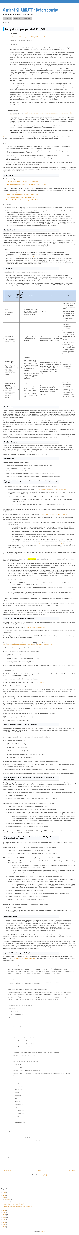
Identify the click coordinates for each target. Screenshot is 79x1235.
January (7, 1202)
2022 (4, 1212)
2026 (4, 1192)
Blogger (43, 1231)
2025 (4, 1195)
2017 (4, 1224)
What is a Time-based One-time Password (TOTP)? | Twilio (22, 194)
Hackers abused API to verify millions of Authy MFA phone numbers (28, 37)
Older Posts (71, 1170)
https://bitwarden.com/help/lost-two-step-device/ (54, 514)
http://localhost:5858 (39, 682)
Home (39, 1170)
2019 (4, 1219)
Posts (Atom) (43, 1175)
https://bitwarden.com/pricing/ (26, 256)
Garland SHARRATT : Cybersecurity (30, 10)
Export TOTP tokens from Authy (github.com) (38, 627)
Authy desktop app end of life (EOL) (25, 29)
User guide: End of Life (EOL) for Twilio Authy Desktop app (22, 181)
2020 (4, 1217)
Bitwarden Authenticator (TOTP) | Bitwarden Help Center (21, 197)
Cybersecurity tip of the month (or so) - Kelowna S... (18, 1206)
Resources (27, 18)
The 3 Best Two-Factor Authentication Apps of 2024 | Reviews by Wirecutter (26, 200)
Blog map (17, 18)
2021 (4, 1215)
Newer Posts (7, 1170)
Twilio (4, 137)
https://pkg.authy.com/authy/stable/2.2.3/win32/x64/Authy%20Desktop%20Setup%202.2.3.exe (28, 644)
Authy (28, 137)
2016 (4, 1227)
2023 (4, 1210)
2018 (4, 1222)
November (8, 1199)
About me (8, 18)
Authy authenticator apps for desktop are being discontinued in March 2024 (26, 184)
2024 (4, 1197)
